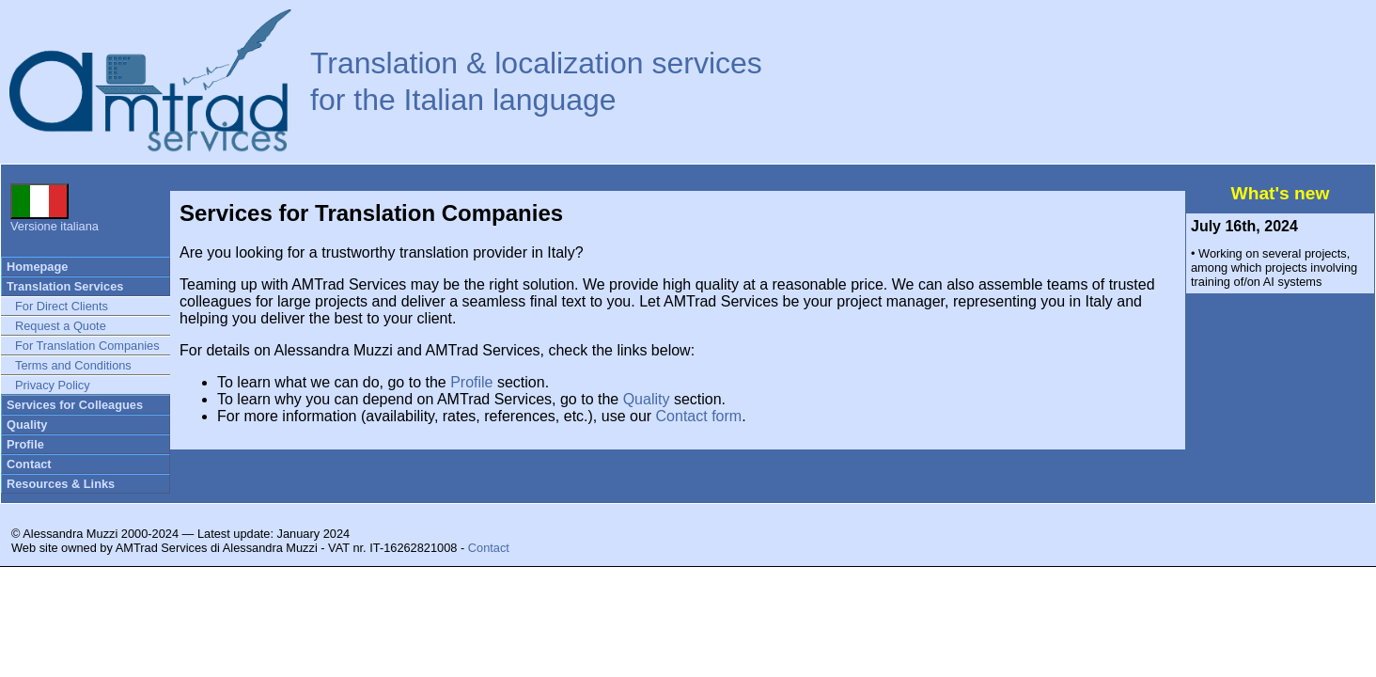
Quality (27, 424)
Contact (29, 464)
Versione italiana (54, 220)
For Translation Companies (87, 345)
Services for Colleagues (75, 405)
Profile (25, 444)
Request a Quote (60, 326)
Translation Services (65, 286)
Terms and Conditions (73, 365)
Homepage (37, 267)
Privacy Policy (52, 385)
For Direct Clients (61, 306)
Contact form (699, 416)
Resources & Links (61, 484)
